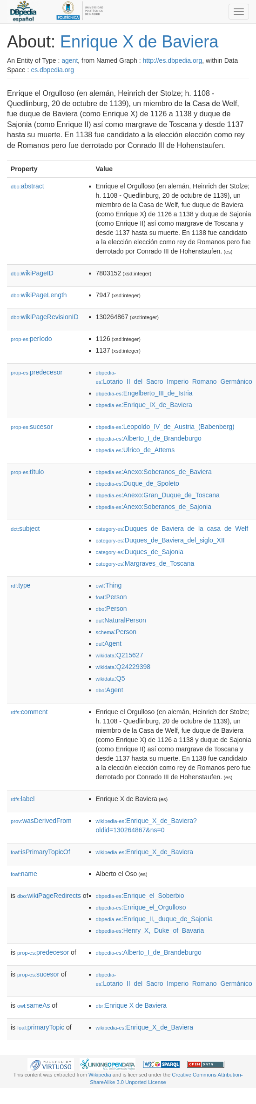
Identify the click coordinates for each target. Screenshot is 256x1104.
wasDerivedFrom (41, 820)
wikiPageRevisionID (45, 317)
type (21, 585)
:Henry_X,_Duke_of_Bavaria (150, 930)
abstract (27, 186)
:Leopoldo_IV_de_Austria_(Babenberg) (165, 426)
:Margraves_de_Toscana (145, 563)
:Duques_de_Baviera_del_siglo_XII (160, 540)
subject (25, 528)
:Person (111, 597)
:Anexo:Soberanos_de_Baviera (154, 471)
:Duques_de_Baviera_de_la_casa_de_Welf (172, 528)
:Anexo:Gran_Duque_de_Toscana (158, 495)
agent (69, 60)
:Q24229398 (123, 666)
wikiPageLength (39, 295)
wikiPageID (32, 273)
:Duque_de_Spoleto (137, 483)
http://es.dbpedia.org (172, 60)
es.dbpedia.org (52, 70)
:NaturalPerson (121, 620)
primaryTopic (40, 1027)
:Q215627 (119, 655)
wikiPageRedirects (49, 895)
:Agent (108, 643)
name (24, 873)
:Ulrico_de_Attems (135, 450)
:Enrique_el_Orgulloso (141, 907)
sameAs (33, 1005)
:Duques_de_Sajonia (139, 551)
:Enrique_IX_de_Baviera (144, 404)
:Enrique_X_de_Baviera (144, 852)
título (27, 471)
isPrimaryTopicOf (40, 852)
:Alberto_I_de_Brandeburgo (149, 438)
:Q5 (110, 678)
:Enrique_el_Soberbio (140, 895)
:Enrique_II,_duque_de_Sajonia (154, 919)
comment (29, 712)
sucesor (32, 426)
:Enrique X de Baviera (131, 1005)
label (22, 799)
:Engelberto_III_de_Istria (144, 393)
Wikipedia (99, 1074)
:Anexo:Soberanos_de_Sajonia (153, 506)
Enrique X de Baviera (139, 41)
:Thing (109, 585)
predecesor (36, 372)
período (31, 338)
